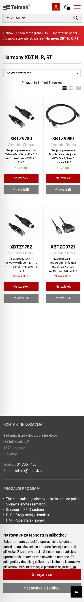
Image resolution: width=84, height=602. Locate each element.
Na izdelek (20, 178)
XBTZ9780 (21, 138)
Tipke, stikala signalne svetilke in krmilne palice (43, 499)
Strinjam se (42, 574)
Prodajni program (28, 33)
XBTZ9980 (63, 138)
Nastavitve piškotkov (42, 588)
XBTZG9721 (63, 247)
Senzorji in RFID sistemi (25, 509)
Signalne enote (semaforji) (26, 504)
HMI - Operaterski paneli (61, 33)
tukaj (73, 567)
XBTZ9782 (21, 247)
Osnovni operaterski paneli (24, 38)
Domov (8, 33)
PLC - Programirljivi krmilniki (28, 515)
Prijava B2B (21, 189)
